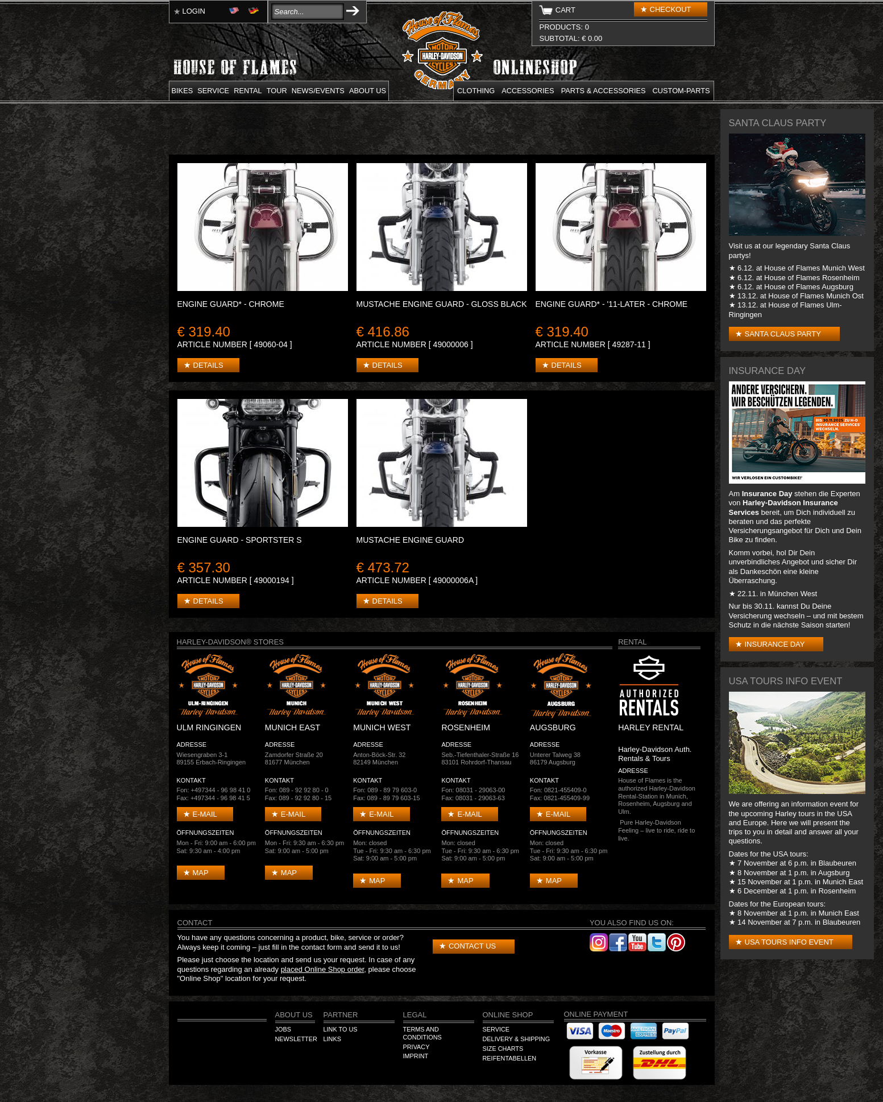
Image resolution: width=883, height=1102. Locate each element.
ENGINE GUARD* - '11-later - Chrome (612, 304)
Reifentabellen (510, 1058)
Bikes (182, 90)
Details (208, 365)
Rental (248, 90)
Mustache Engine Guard (410, 539)
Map (201, 872)
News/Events (318, 90)
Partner (341, 1014)
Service (213, 90)
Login (194, 11)
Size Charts (503, 1048)
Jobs (283, 1029)
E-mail (205, 814)
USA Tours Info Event (789, 942)
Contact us (472, 946)
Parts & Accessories (603, 90)
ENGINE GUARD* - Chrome (230, 304)
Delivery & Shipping (516, 1039)
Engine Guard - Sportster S (239, 539)
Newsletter (296, 1039)
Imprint (416, 1056)
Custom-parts (681, 90)
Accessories (527, 90)
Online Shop (508, 1014)
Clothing (476, 90)
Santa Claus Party (783, 334)
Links (332, 1039)
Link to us (341, 1029)
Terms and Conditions (422, 1033)
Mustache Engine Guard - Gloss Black (441, 304)
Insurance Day (775, 644)
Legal (415, 1014)
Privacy (416, 1046)
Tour (277, 90)
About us (367, 90)
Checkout (670, 9)
